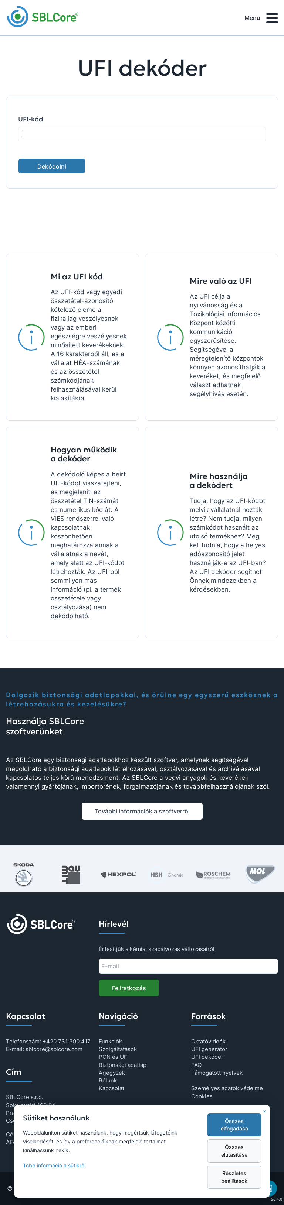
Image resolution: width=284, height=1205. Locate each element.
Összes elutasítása (234, 1150)
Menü (261, 19)
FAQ (196, 1064)
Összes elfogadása (234, 1125)
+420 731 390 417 (67, 1041)
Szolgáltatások (118, 1049)
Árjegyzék (112, 1072)
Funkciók (110, 1041)
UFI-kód (30, 119)
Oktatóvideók (208, 1041)
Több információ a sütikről (54, 1165)
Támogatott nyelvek (217, 1072)
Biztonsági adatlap (122, 1064)
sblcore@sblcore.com (54, 1049)
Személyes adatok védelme (227, 1088)
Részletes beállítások (234, 1177)
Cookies (202, 1096)
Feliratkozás (129, 988)
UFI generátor (209, 1049)
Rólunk (108, 1080)
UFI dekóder (207, 1056)
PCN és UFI (114, 1056)
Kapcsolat (111, 1088)
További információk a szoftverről (142, 811)
